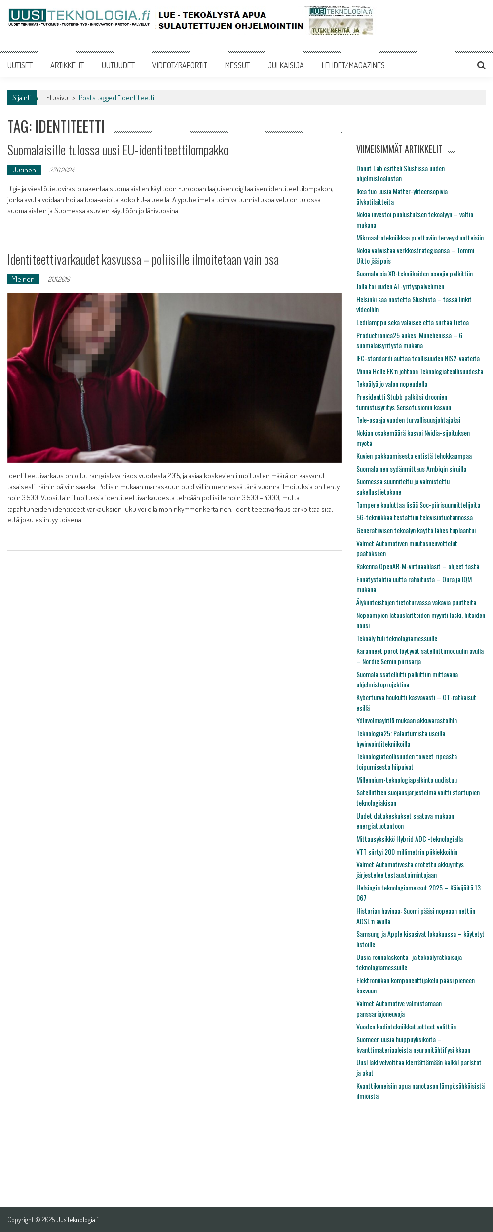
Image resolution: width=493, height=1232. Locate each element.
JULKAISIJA (285, 65)
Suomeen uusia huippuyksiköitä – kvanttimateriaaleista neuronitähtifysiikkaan (413, 1044)
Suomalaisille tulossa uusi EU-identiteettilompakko (117, 149)
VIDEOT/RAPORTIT (179, 65)
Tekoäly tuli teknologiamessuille (396, 638)
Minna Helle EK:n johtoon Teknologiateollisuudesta (419, 371)
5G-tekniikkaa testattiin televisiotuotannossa (414, 517)
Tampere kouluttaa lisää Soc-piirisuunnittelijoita (418, 504)
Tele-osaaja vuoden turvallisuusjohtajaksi (408, 419)
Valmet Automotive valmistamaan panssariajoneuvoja (399, 1008)
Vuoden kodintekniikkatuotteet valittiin (406, 1026)
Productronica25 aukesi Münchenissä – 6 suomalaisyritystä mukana (409, 340)
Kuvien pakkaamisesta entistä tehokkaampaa (414, 455)
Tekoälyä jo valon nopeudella (391, 383)
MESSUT (237, 65)
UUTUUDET (118, 65)
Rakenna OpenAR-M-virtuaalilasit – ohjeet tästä (417, 566)
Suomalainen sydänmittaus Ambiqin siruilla (411, 468)
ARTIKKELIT (67, 65)
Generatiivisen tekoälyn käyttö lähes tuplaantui (416, 530)
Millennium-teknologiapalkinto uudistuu (406, 779)
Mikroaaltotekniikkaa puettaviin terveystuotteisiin (420, 237)
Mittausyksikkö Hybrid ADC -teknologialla (409, 838)
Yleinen (23, 279)
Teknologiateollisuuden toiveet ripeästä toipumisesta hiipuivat (406, 761)
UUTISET (20, 65)
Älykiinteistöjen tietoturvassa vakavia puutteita (416, 602)
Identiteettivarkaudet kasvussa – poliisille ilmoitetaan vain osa (143, 259)
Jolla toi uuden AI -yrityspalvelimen (400, 286)
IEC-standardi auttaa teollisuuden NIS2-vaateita (418, 358)
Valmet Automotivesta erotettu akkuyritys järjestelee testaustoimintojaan (410, 869)
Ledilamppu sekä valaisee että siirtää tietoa (412, 322)
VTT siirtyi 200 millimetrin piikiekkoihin (406, 851)
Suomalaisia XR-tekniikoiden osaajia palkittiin (414, 273)
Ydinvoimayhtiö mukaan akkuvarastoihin (406, 720)
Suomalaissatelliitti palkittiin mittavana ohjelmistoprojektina (407, 679)
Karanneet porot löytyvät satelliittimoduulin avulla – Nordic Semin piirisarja (420, 656)
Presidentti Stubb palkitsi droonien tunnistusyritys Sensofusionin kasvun (403, 401)
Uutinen (24, 169)
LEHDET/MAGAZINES (353, 65)
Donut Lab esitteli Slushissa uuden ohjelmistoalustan (400, 173)
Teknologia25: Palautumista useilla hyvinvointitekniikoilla (400, 738)
